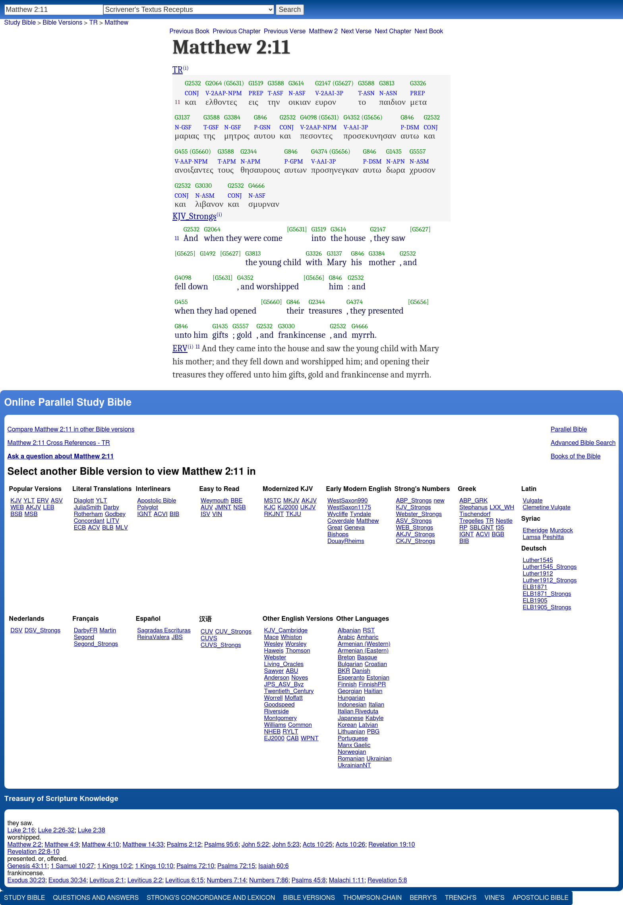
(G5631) (234, 83)
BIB (174, 514)
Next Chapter (393, 31)
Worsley (295, 644)
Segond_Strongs (96, 644)
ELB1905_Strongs (547, 607)
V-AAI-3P (355, 127)
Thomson (298, 651)
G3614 (296, 83)
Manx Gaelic (354, 745)
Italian (376, 705)
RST (369, 631)
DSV (16, 631)
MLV (122, 528)
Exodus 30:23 (26, 880)
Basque (367, 657)
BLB (108, 528)
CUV (207, 632)
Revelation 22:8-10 (34, 852)
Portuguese (353, 738)
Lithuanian (351, 732)
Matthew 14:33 (142, 844)
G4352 (351, 117)
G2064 (213, 83)
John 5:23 (286, 844)
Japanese (351, 718)
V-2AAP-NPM (223, 93)
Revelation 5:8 (387, 880)
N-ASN (388, 93)
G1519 (255, 83)
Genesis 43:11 (28, 866)
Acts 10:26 (351, 844)
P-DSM (409, 127)
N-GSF (183, 127)
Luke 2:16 (21, 830)
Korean (347, 725)
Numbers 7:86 (268, 880)
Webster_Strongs (419, 514)
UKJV (308, 507)
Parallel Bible (569, 429)
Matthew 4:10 (101, 844)
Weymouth (215, 501)
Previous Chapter (237, 31)
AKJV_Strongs (415, 534)
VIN (217, 514)
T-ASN (366, 93)
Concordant (89, 521)
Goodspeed (279, 705)
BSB (16, 514)
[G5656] (314, 277)
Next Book (428, 31)
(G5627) (343, 83)
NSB (239, 507)
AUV (207, 507)
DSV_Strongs (43, 631)
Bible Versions (62, 22)
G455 (181, 151)
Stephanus (473, 507)
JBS (177, 637)
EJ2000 (274, 738)
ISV (205, 514)
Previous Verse (285, 31)
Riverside (276, 711)
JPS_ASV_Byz (284, 684)
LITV (112, 521)
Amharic (368, 637)
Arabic (346, 637)
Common (300, 725)
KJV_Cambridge (286, 631)
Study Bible (20, 22)
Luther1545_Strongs (550, 567)
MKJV (291, 501)
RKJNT (274, 514)
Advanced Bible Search (583, 443)
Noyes (299, 678)
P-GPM (293, 161)
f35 (500, 528)
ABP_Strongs (413, 501)
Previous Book (189, 31)
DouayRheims (345, 541)
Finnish (347, 684)
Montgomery (280, 718)
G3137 (182, 117)
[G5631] (297, 229)
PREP (255, 93)
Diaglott (84, 501)
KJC (270, 507)
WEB (17, 507)
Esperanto (351, 678)
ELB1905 (535, 601)
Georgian (350, 691)
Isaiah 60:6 (273, 866)
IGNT (144, 514)
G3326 (418, 83)
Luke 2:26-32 (56, 830)
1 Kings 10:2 (114, 866)
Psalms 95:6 (221, 844)
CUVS (209, 638)
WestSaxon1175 (349, 507)
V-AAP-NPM (191, 161)
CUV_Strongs (233, 632)
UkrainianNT (354, 765)
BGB (497, 534)
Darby (111, 507)
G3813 (387, 83)
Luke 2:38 (91, 830)
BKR (344, 671)
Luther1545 (538, 560)
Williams (275, 725)
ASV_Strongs (413, 521)
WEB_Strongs (414, 528)
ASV (57, 501)
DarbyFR (86, 631)
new (439, 501)
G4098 (308, 117)
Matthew (367, 521)
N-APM (250, 161)
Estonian (377, 678)
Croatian (376, 664)
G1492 (207, 253)
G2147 (323, 83)
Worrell (273, 698)
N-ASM (419, 161)
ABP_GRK (473, 501)
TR (177, 70)
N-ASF (297, 93)
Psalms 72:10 (195, 866)
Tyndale (360, 514)
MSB (30, 514)
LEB (48, 507)
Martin (107, 631)
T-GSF (211, 127)
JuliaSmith (87, 507)
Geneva (354, 528)
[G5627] (420, 229)
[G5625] (185, 253)
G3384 (232, 117)
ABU (292, 671)
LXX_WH (501, 507)
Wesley (273, 644)
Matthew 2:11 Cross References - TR (59, 443)
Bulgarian (350, 664)
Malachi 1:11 (346, 880)
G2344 (248, 151)
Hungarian (351, 698)
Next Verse (356, 31)
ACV (94, 528)
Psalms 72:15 (236, 866)
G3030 (203, 185)
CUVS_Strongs (221, 645)
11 (177, 238)
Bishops (337, 534)
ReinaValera (153, 637)
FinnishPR (372, 684)
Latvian (368, 725)
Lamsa (532, 537)
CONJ (192, 93)
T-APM (227, 161)
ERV (180, 348)
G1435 (394, 151)
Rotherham (88, 514)
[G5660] (271, 302)
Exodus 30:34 (67, 880)
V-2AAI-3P (329, 93)
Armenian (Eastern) (363, 651)
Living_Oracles (284, 664)
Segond (84, 637)
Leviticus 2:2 (145, 880)
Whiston (291, 637)
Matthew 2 (323, 31)
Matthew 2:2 (25, 844)
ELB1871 (535, 587)
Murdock (561, 530)
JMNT (223, 507)
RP (463, 528)
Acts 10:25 (318, 844)
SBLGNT (482, 528)
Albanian (349, 631)
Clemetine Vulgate (547, 507)
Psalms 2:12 (184, 844)
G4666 (256, 185)
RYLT (290, 732)
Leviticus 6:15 (184, 880)
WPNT (310, 738)
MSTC (272, 501)
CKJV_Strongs (415, 541)
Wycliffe (337, 514)
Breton (346, 657)
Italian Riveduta (358, 711)
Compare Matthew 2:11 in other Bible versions (71, 429)
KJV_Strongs (194, 216)
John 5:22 (255, 844)
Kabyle (375, 718)
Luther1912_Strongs (550, 580)
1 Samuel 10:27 (72, 866)
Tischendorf (474, 514)
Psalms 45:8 (309, 880)
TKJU (293, 514)
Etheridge (535, 530)
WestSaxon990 (347, 501)
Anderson (277, 678)
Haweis (274, 651)
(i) (186, 68)
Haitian (373, 691)
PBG (373, 732)
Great (334, 528)
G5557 (418, 151)
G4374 (319, 151)
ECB (80, 528)
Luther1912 (538, 574)
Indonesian (352, 705)
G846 (260, 117)
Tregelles (471, 521)
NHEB (272, 732)
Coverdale (340, 521)
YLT (29, 501)
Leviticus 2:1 (106, 880)
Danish (361, 671)
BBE (237, 501)
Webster (275, 657)
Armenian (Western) (364, 644)
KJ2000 (288, 507)
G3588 (276, 83)
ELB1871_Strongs (547, 594)
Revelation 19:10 (391, 844)
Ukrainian (378, 759)
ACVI (161, 514)
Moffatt (294, 698)
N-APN (395, 161)
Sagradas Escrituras (163, 631)
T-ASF (275, 93)
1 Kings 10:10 (154, 866)
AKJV (33, 507)
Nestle (504, 521)
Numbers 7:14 (226, 880)
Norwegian (352, 752)
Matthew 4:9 (61, 844)
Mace (271, 637)
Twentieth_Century (289, 691)
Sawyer (274, 671)
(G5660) (200, 151)
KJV (15, 501)
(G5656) (372, 117)
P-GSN (262, 127)
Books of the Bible (576, 456)
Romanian (351, 759)
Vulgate (533, 501)
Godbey (115, 514)
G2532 (193, 83)
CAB (292, 738)
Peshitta (553, 537)
